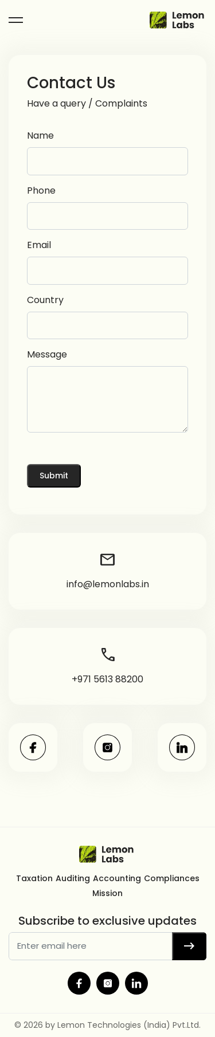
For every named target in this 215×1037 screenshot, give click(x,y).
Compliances (172, 878)
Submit (54, 475)
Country (45, 300)
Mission (107, 893)
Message (47, 354)
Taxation (34, 878)
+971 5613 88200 (107, 665)
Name (40, 135)
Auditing (73, 878)
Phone (41, 190)
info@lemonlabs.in (108, 570)
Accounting (117, 878)
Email (39, 245)
